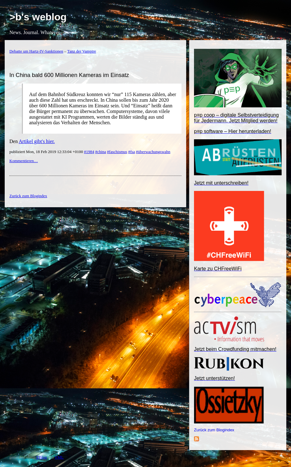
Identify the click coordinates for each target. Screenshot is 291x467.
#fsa (131, 151)
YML (59, 457)
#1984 (89, 151)
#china (100, 151)
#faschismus (117, 151)
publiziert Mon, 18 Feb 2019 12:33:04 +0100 (46, 151)
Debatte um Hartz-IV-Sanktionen (36, 51)
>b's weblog (38, 17)
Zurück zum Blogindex (214, 430)
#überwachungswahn (153, 151)
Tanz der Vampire (81, 51)
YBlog (41, 457)
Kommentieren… (23, 160)
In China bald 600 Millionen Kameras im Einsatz (69, 75)
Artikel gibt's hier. (37, 141)
